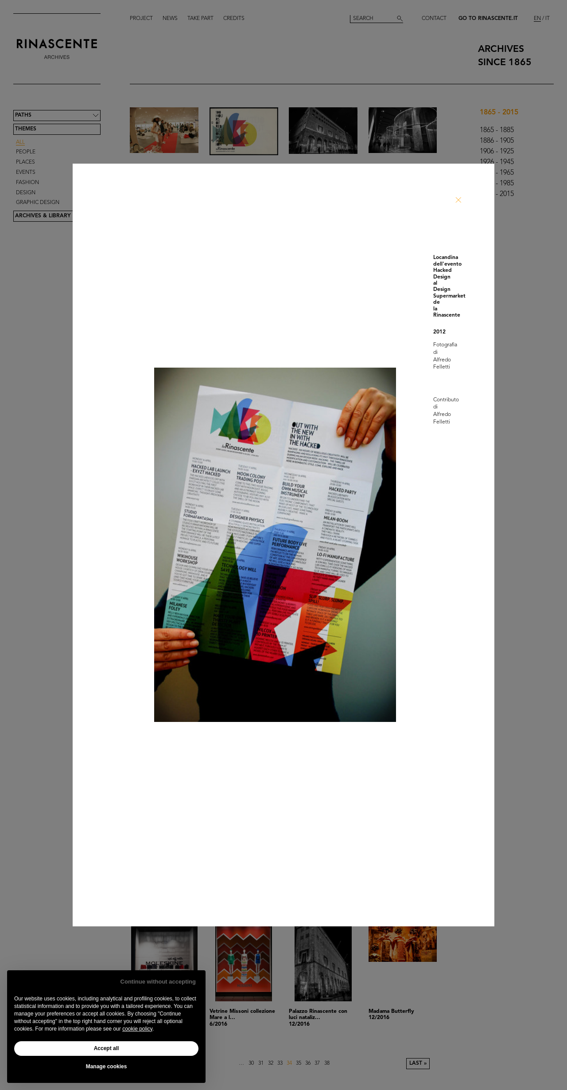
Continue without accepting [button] (158, 981)
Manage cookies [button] (106, 1066)
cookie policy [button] (137, 1029)
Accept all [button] (106, 1048)
